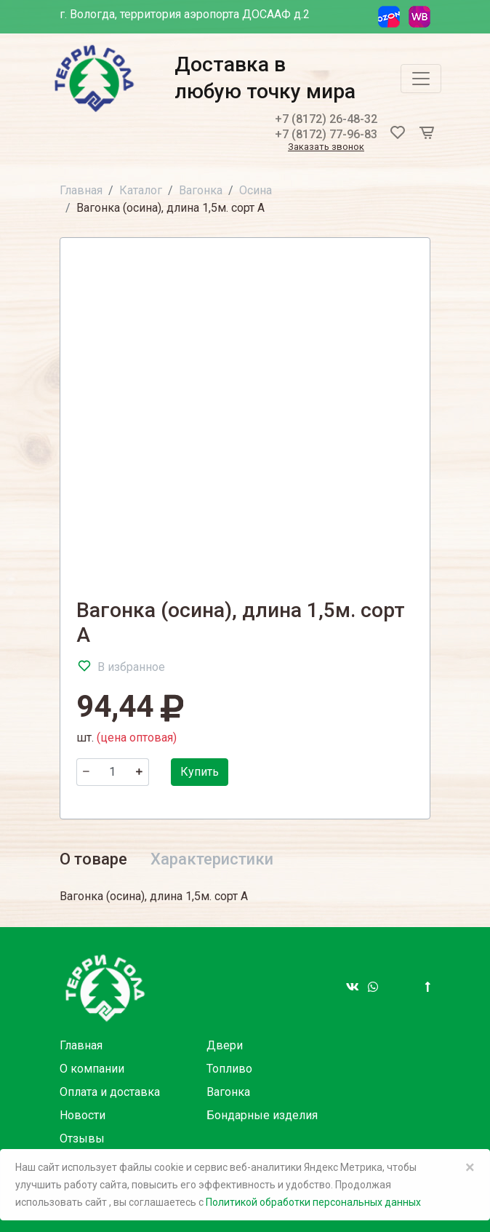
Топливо (229, 1069)
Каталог (140, 190)
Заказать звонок (326, 147)
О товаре (93, 859)
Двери (224, 1045)
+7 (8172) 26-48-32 (326, 119)
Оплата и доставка (110, 1092)
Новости (82, 1115)
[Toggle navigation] (421, 78)
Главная (81, 190)
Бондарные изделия (262, 1115)
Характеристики (211, 859)
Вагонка (200, 190)
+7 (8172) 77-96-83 (326, 134)
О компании (92, 1069)
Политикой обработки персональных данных (313, 1202)
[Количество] (112, 772)
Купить (199, 772)
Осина (255, 190)
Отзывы (82, 1138)
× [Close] (470, 1167)
